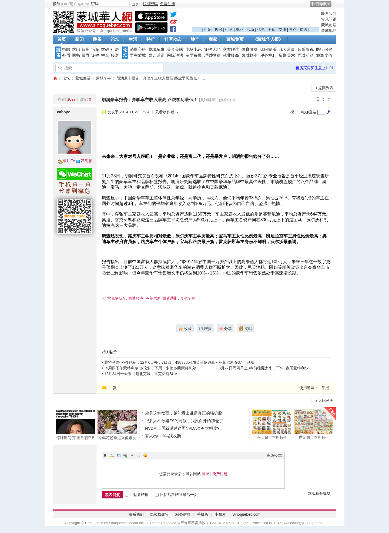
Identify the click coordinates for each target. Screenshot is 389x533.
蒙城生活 (82, 78)
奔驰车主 (187, 298)
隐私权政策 (159, 514)
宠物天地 (212, 49)
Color (111, 455)
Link (125, 455)
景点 (293, 29)
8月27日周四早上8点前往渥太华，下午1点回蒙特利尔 (263, 368)
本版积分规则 (319, 493)
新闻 (79, 39)
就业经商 (231, 55)
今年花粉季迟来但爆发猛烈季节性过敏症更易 (117, 425)
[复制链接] (207, 100)
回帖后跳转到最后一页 (176, 494)
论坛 (115, 39)
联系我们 (328, 13)
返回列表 (325, 88)
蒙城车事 (156, 49)
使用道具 (306, 388)
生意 (229, 29)
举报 (325, 388)
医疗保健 (324, 49)
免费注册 (219, 474)
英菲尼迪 (153, 298)
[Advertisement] (255, 19)
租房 (208, 29)
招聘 (66, 49)
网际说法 (175, 55)
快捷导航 (319, 4)
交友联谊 (231, 49)
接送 (303, 29)
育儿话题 (156, 55)
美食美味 (175, 49)
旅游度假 (324, 55)
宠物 (95, 55)
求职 (76, 49)
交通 (282, 29)
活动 (250, 29)
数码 (105, 49)
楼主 (294, 112)
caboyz (63, 112)
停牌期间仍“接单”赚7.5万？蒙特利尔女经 (75, 425)
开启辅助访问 (335, 3)
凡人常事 (287, 49)
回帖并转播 (137, 494)
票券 (86, 55)
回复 (113, 387)
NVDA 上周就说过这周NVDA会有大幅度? (182, 428)
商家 (213, 39)
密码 (95, 4)
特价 (150, 39)
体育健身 (250, 49)
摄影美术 (287, 55)
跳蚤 (97, 39)
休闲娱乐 (268, 49)
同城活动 (305, 55)
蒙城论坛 (328, 25)
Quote (132, 455)
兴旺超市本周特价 (271, 424)
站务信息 (182, 514)
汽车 (95, 49)
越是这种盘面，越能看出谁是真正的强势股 (183, 413)
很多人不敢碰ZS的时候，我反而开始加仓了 (184, 420)
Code (138, 455)
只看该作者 (164, 112)
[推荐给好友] (228, 100)
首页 (61, 39)
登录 (205, 474)
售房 (218, 29)
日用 (86, 49)
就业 (239, 29)
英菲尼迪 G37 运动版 (236, 362)
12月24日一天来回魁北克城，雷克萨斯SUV (140, 374)
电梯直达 (308, 112)
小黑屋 (220, 514)
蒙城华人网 (55, 78)
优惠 (261, 29)
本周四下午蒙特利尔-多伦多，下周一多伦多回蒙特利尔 (150, 368)
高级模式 (274, 455)
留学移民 (194, 55)
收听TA (69, 160)
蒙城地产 (328, 30)
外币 (66, 55)
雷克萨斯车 (116, 298)
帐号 (56, 4)
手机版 (202, 514)
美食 (271, 29)
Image (118, 455)
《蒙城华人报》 (268, 39)
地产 (195, 39)
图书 (76, 55)
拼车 (105, 55)
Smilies (145, 455)
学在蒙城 (138, 55)
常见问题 (328, 19)
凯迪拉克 (135, 298)
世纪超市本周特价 (313, 424)
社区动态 (173, 39)
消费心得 (138, 49)
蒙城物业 (250, 55)
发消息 (86, 160)
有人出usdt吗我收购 (163, 435)
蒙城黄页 (235, 39)
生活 (133, 39)
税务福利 (268, 55)
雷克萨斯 (170, 298)
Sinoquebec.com (246, 514)
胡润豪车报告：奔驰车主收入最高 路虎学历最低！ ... (160, 78)
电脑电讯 (194, 49)
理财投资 (212, 55)
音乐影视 (305, 49)
